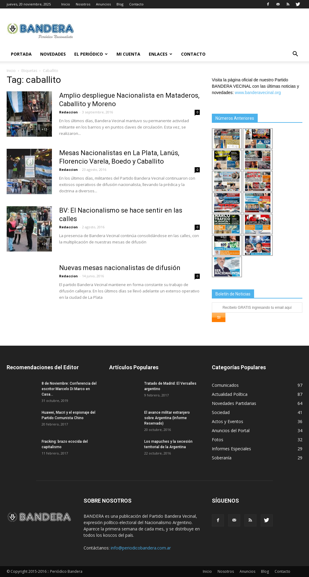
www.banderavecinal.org (258, 92)
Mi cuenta (128, 54)
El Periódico (91, 54)
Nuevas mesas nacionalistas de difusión (119, 268)
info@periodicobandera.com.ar (141, 548)
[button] (295, 54)
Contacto (136, 4)
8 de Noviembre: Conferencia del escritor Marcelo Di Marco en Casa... (69, 388)
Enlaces (160, 54)
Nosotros (83, 4)
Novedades (53, 54)
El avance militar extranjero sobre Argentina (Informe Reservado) (167, 417)
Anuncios (103, 4)
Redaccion (68, 112)
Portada (21, 54)
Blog (119, 4)
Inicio (65, 4)
